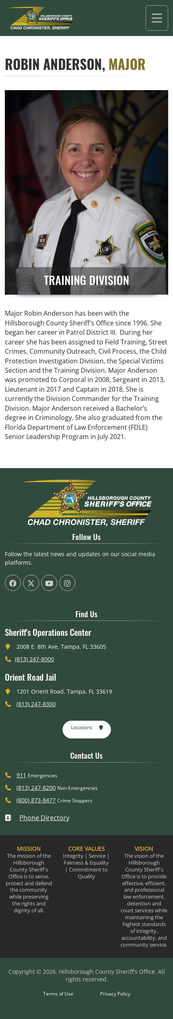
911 (21, 775)
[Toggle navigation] (157, 18)
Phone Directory (37, 817)
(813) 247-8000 (34, 659)
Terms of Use (58, 993)
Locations (87, 728)
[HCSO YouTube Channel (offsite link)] (49, 583)
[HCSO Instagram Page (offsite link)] (67, 583)
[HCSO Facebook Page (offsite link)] (13, 583)
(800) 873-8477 (36, 800)
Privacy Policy (115, 993)
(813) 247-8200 (36, 787)
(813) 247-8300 (36, 704)
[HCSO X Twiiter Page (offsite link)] (31, 583)
